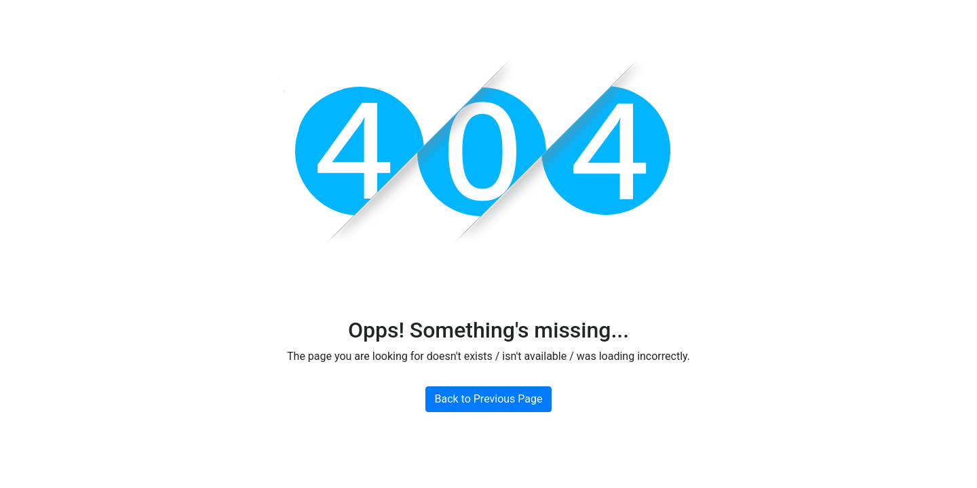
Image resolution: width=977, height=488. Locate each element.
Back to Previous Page (488, 398)
